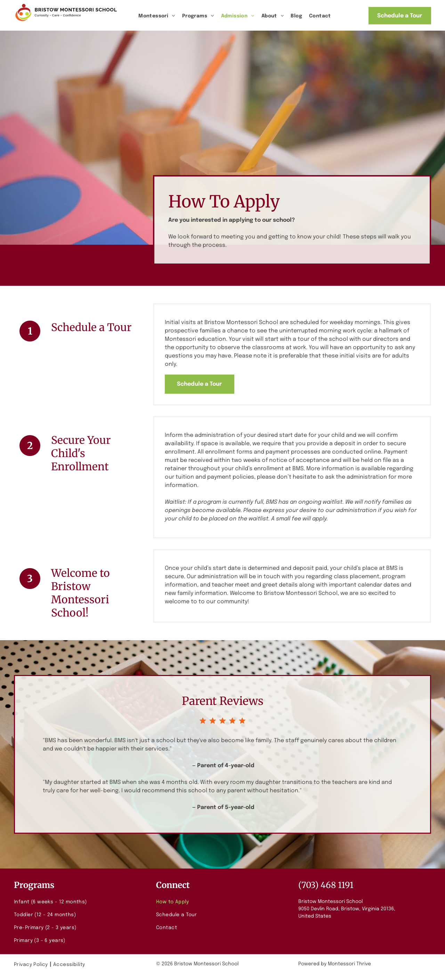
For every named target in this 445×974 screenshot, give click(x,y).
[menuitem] (157, 16)
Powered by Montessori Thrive (334, 963)
